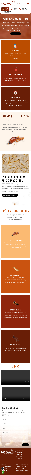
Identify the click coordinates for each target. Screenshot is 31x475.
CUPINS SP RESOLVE (15, 33)
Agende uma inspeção (9, 195)
